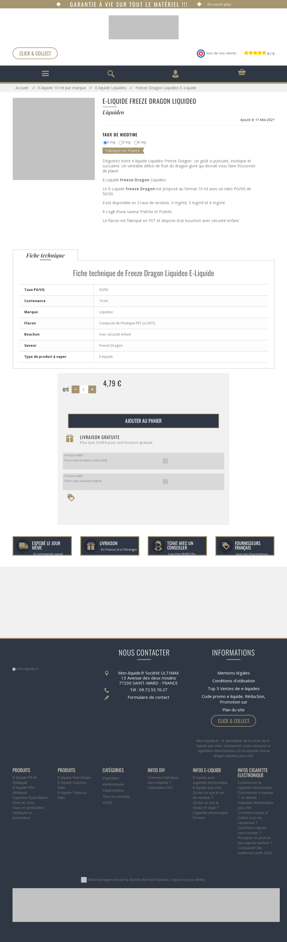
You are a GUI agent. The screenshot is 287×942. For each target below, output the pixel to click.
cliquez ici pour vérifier (188, 880)
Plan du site (233, 709)
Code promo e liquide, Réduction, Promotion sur (233, 699)
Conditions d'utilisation (233, 680)
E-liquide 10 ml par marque (62, 87)
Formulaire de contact (148, 697)
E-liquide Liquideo (111, 87)
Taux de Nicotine (120, 134)
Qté (66, 389)
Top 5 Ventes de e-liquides (234, 688)
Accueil (22, 87)
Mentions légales (233, 673)
